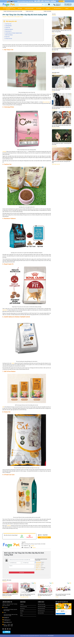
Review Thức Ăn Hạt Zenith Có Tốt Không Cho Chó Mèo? (10, 595)
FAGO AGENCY (51, 635)
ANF (3, 406)
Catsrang (4, 151)
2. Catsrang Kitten (8, 25)
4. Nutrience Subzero (9, 29)
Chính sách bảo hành (41, 608)
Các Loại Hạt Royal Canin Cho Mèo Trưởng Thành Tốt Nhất (63, 595)
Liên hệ (21, 615)
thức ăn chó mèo (46, 102)
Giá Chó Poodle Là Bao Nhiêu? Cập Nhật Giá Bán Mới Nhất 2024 (61, 108)
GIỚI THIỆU (20, 8)
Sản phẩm (22, 610)
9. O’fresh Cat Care (8, 38)
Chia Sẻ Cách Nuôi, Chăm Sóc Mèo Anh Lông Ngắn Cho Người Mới (61, 31)
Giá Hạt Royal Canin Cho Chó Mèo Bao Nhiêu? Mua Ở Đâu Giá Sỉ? (45, 595)
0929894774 (6, 617)
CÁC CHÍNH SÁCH (57, 8)
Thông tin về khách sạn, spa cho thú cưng (11, 11)
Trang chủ (21, 604)
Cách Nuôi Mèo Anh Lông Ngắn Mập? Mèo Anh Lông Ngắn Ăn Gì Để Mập (61, 67)
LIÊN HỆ (66, 8)
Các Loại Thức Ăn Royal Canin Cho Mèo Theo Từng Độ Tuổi (27, 595)
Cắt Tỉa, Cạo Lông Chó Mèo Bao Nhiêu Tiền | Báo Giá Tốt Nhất (61, 126)
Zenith (13, 363)
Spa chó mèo (22, 608)
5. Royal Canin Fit (8, 31)
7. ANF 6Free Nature (9, 34)
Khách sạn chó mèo (23, 606)
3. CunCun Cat (7, 27)
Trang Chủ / (4, 16)
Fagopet (32, 545)
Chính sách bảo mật (41, 610)
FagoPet (9, 525)
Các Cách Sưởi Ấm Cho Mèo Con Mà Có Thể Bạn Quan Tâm (61, 49)
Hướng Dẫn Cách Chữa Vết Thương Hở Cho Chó (61, 162)
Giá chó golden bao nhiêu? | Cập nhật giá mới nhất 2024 (61, 144)
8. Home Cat (7, 36)
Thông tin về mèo (45, 11)
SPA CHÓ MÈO (38, 8)
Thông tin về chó (28, 11)
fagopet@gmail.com (8, 622)
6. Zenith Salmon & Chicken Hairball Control (13, 33)
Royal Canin (4, 310)
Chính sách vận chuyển (41, 606)
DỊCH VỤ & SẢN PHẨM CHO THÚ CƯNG (8, 9)
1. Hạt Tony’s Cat (8, 23)
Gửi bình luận (21, 572)
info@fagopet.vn (7, 619)
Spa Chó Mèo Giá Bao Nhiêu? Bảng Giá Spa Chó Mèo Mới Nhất (61, 89)
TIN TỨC (48, 8)
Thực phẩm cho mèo (19, 16)
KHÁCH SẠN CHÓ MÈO (29, 8)
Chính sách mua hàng (41, 604)
